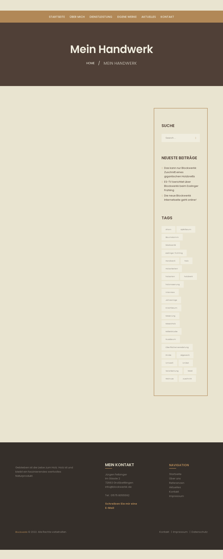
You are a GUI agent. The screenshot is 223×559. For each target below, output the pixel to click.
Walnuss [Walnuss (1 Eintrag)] (170, 383)
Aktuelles (175, 496)
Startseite (175, 483)
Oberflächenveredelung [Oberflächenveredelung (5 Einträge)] (178, 351)
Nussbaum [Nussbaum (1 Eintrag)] (171, 343)
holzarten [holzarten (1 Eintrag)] (171, 278)
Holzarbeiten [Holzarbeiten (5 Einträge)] (172, 270)
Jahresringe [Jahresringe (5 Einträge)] (172, 302)
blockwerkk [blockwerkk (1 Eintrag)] (171, 245)
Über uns (175, 488)
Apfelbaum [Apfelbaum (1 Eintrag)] (186, 229)
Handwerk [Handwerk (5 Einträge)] (171, 262)
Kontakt (174, 501)
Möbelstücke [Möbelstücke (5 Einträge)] (172, 334)
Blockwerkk (22, 541)
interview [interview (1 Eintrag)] (170, 294)
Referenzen (176, 492)
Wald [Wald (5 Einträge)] (191, 375)
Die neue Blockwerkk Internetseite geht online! (180, 198)
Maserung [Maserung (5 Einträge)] (171, 318)
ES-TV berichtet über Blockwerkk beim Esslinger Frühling (181, 186)
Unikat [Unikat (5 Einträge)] (186, 367)
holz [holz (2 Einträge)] (187, 262)
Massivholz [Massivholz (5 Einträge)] (171, 326)
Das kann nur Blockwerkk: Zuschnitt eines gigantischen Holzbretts (180, 173)
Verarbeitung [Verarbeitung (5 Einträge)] (172, 375)
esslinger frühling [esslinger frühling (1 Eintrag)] (175, 253)
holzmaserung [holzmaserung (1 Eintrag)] (173, 286)
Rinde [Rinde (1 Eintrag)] (169, 359)
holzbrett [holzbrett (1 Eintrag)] (189, 278)
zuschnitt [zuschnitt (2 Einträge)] (189, 383)
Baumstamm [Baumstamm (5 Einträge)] (173, 237)
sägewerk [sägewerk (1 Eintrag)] (185, 359)
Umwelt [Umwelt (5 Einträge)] (169, 367)
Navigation (181, 474)
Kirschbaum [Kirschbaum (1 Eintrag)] (172, 310)
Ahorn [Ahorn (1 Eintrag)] (169, 229)
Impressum (176, 505)
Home (90, 63)
